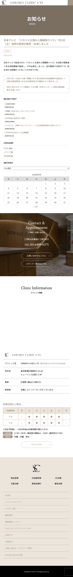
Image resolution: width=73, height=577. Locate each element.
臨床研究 (9, 515)
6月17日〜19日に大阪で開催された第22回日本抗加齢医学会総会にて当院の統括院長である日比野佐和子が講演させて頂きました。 (36, 80)
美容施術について (12, 521)
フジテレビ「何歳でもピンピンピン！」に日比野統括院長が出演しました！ (33, 125)
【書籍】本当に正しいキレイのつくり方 (19, 111)
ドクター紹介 (10, 508)
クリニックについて (13, 501)
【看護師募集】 (10, 104)
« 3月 (35, 206)
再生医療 (14, 477)
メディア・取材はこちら (38, 263)
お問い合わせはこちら (38, 255)
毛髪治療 (14, 483)
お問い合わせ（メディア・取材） (19, 548)
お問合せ (9, 541)
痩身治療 (58, 483)
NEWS (6, 148)
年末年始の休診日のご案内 (15, 118)
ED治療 (58, 477)
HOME (8, 495)
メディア (7, 152)
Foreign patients (13, 554)
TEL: (36, 245)
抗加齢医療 (36, 477)
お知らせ (9, 534)
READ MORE (40, 444)
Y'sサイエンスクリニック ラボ (18, 528)
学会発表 (7, 156)
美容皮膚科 (36, 483)
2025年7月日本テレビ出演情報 (16, 132)
